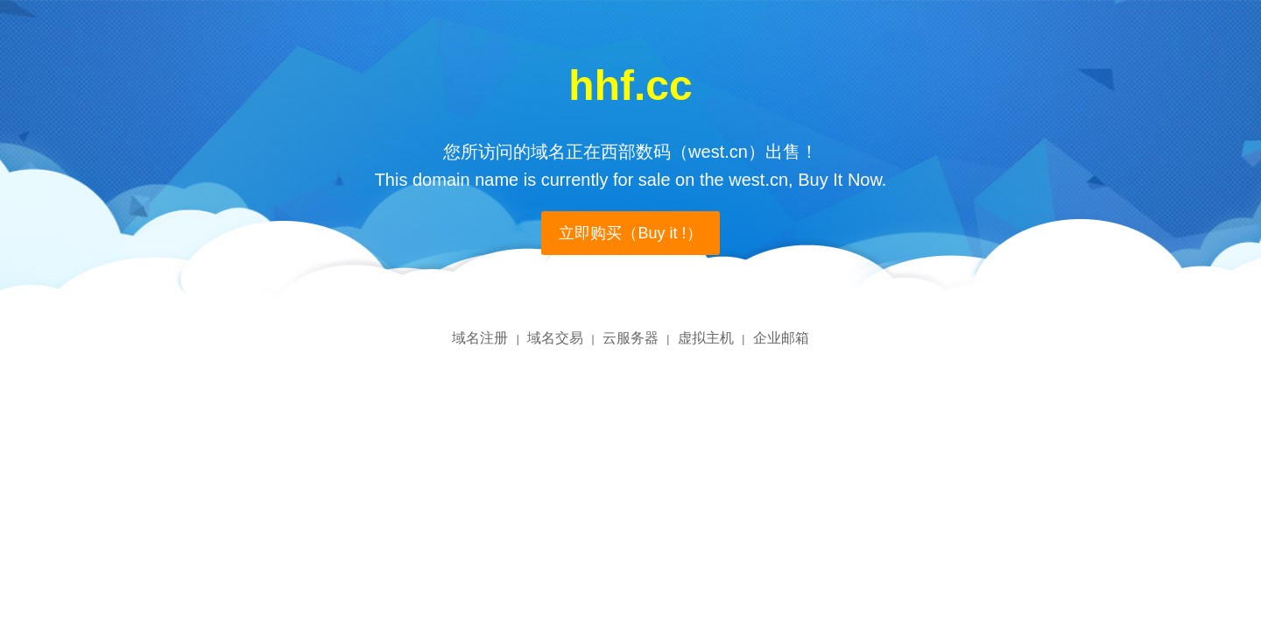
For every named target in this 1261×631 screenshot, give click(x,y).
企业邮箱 (781, 337)
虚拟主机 (706, 337)
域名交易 (555, 337)
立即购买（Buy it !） (630, 233)
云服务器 (630, 337)
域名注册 (480, 337)
